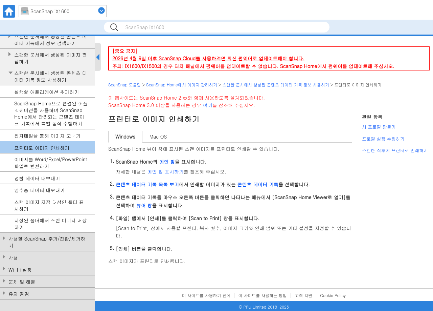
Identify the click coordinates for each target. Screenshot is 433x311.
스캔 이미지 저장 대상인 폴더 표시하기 (49, 205)
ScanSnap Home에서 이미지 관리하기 (181, 84)
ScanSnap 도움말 (124, 84)
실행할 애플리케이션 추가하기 (46, 92)
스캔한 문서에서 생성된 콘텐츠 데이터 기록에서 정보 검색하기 (50, 39)
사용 (13, 257)
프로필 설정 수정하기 (383, 139)
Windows (125, 136)
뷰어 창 (144, 205)
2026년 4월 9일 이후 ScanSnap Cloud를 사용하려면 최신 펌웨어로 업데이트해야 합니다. (208, 58)
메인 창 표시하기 (165, 171)
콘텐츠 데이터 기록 (257, 184)
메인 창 (167, 161)
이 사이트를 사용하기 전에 (206, 295)
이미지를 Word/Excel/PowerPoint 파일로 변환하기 (50, 162)
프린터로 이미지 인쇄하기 (41, 148)
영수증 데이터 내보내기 (39, 190)
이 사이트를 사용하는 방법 (262, 295)
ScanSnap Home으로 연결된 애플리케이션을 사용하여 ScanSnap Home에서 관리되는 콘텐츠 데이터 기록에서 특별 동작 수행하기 (51, 113)
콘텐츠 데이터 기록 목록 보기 (147, 184)
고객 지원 (303, 295)
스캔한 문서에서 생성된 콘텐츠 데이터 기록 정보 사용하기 (50, 76)
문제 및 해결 (21, 281)
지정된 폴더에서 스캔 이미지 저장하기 (50, 223)
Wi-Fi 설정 (20, 270)
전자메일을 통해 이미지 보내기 (47, 135)
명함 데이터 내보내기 (37, 178)
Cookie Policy (333, 295)
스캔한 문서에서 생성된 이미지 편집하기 (50, 58)
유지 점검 (18, 294)
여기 (207, 105)
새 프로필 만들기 (379, 127)
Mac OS (158, 136)
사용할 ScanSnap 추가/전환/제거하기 (46, 242)
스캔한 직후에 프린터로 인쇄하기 (395, 150)
